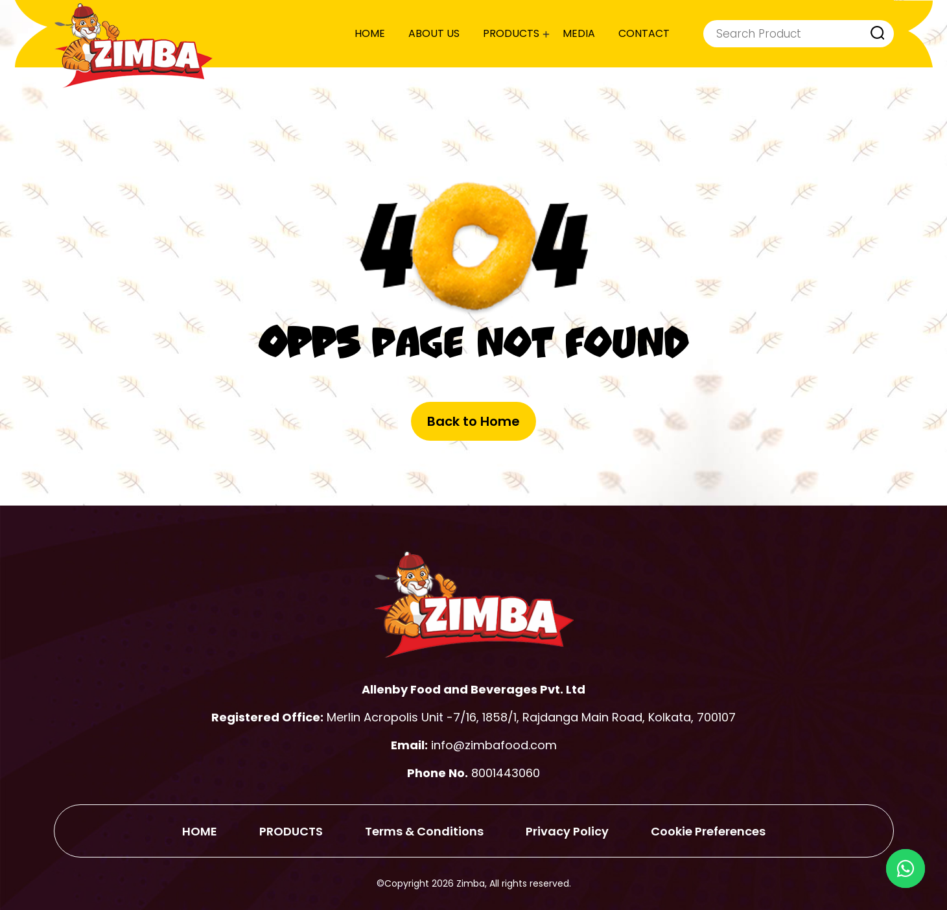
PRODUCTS (511, 33)
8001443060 (505, 773)
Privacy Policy (567, 831)
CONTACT (644, 33)
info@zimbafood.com (494, 745)
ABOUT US (434, 33)
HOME (370, 33)
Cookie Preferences (708, 831)
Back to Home (473, 421)
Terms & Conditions (424, 831)
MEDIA (579, 33)
